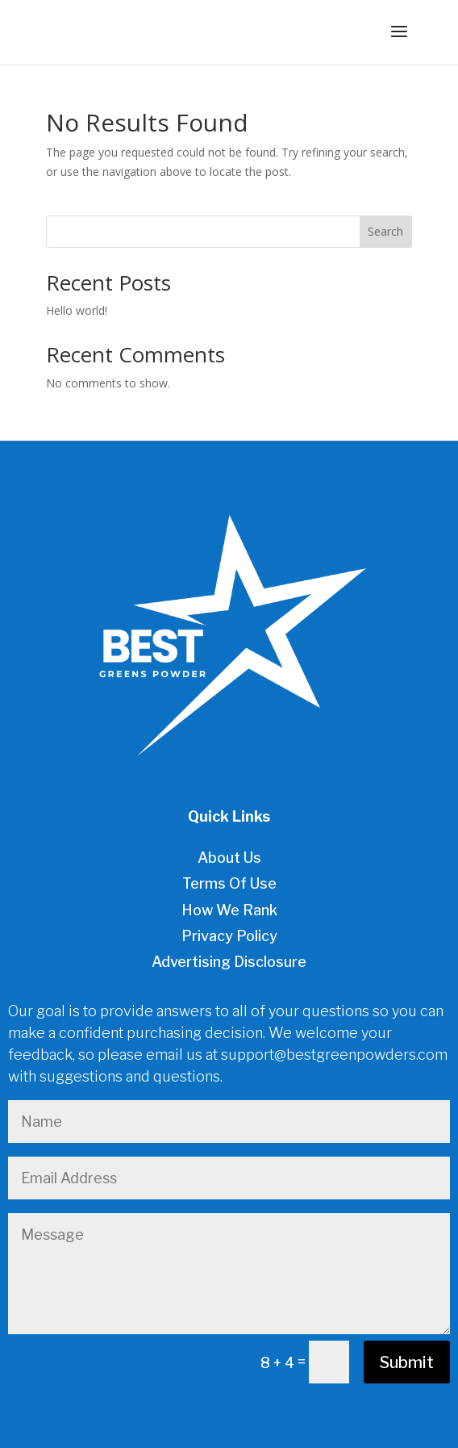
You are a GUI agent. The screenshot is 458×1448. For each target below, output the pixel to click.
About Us (229, 857)
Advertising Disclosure (229, 961)
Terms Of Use (229, 883)
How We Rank (229, 910)
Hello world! (76, 310)
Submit (407, 1362)
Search (385, 231)
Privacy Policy (229, 935)
